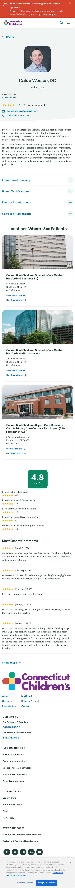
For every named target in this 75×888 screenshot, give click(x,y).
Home (10, 36)
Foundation (9, 706)
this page (25, 10)
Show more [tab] (9, 662)
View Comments (36, 105)
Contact (26, 706)
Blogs (5, 811)
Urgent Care (9, 797)
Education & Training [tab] (16, 180)
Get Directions (14, 300)
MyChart (26, 696)
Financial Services (12, 804)
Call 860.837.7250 (18, 115)
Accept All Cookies (46, 882)
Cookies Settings (25, 882)
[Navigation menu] (68, 22)
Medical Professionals (15, 774)
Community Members (15, 761)
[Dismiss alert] (70, 3)
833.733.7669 (11, 737)
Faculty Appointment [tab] (16, 202)
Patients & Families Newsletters (20, 841)
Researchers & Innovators (17, 767)
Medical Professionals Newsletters (22, 834)
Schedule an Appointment (22, 111)
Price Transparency (13, 781)
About (6, 696)
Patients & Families (13, 754)
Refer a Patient (30, 701)
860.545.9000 (11, 727)
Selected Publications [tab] (16, 213)
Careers (7, 701)
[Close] (71, 862)
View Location (14, 295)
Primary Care (9, 97)
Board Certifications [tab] (15, 191)
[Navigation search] (61, 22)
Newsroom (9, 817)
